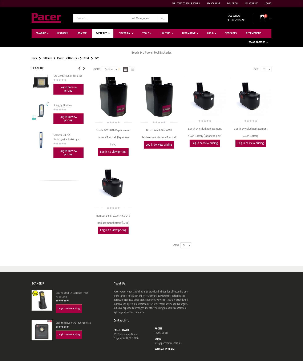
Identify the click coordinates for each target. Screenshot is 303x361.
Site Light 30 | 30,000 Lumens (67, 76)
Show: (256, 69)
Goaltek (81, 33)
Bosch (86, 58)
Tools (145, 33)
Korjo (210, 33)
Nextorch (62, 33)
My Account (213, 3)
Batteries (101, 33)
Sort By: (96, 69)
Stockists (231, 33)
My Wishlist (251, 3)
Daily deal (233, 3)
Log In (267, 3)
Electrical (125, 33)
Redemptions (253, 33)
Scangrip (41, 33)
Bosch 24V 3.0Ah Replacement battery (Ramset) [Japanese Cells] (113, 137)
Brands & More (257, 42)
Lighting (165, 33)
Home (34, 58)
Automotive (188, 33)
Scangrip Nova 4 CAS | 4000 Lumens (73, 322)
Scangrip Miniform (62, 105)
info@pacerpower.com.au (168, 343)
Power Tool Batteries (67, 58)
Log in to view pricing (113, 152)
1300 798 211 (161, 332)
